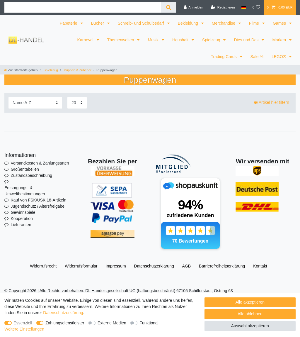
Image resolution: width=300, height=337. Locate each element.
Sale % (256, 56)
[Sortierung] (35, 103)
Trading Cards (224, 56)
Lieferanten (21, 224)
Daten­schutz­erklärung (154, 266)
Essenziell (23, 323)
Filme (254, 23)
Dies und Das (247, 40)
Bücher (98, 23)
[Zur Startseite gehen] (21, 70)
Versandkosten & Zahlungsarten (40, 163)
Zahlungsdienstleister (64, 323)
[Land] (243, 7)
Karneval (86, 40)
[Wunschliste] (256, 7)
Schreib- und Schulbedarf (141, 23)
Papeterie (69, 23)
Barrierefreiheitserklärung (222, 266)
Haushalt (181, 40)
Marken (279, 40)
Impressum (115, 266)
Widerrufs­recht (43, 266)
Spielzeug (211, 40)
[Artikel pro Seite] (77, 103)
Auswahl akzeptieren (250, 326)
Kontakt (260, 266)
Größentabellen (25, 169)
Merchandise (224, 23)
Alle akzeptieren (250, 302)
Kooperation (22, 218)
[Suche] (168, 7)
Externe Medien (112, 323)
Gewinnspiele (23, 212)
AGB (186, 266)
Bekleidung (188, 23)
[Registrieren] (222, 7)
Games (280, 23)
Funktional (148, 323)
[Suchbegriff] (82, 7)
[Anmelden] (193, 7)
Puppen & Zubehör (77, 70)
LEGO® (279, 56)
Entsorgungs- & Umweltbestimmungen (24, 190)
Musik (153, 40)
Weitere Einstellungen (24, 329)
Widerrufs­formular (81, 266)
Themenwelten (121, 40)
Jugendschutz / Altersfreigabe (37, 206)
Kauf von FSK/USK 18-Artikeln (38, 200)
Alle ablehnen (250, 313)
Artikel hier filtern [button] (271, 102)
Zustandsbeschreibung (31, 175)
